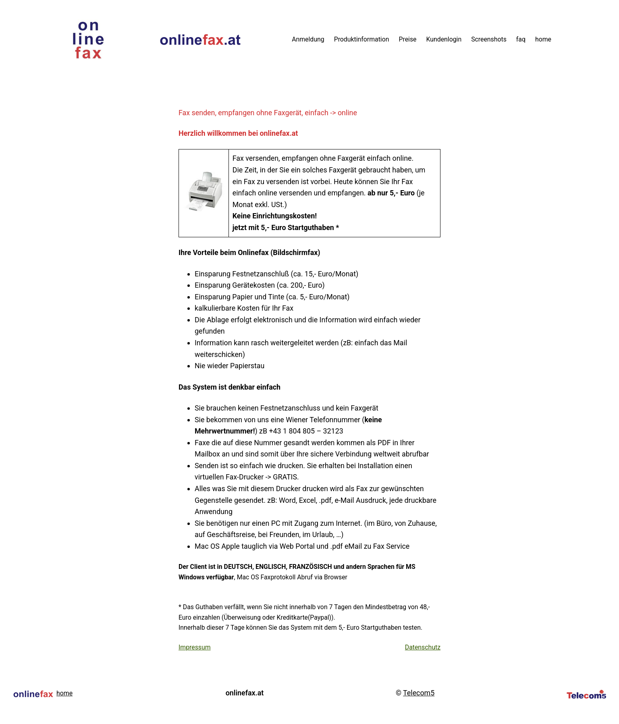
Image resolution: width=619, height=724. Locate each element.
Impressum (195, 647)
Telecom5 (418, 693)
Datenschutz (422, 647)
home (64, 693)
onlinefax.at (245, 693)
